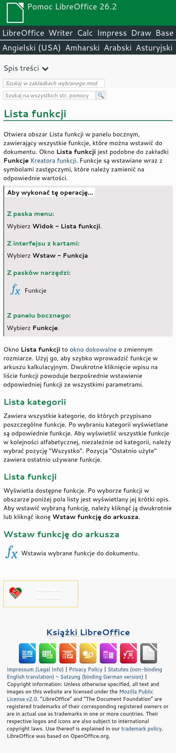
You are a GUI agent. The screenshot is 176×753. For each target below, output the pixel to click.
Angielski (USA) (31, 47)
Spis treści (21, 68)
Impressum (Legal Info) (35, 669)
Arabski (118, 47)
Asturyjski (154, 47)
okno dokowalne (93, 349)
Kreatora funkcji (53, 160)
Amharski (82, 47)
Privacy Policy (85, 669)
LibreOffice (23, 32)
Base (164, 32)
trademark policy (141, 728)
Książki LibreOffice (88, 632)
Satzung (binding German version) (102, 676)
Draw (141, 32)
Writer (60, 32)
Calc (85, 32)
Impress (112, 32)
